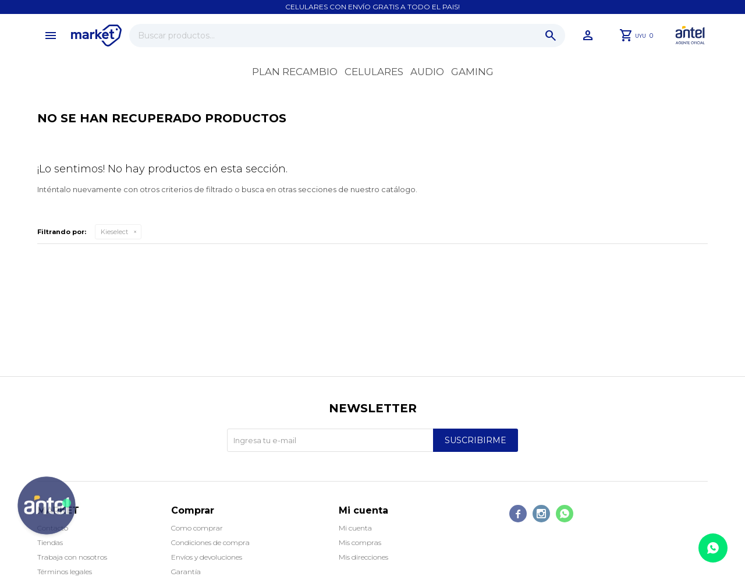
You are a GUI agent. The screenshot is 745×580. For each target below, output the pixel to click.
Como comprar (197, 528)
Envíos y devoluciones (206, 557)
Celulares (374, 71)
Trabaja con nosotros (72, 557)
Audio (427, 71)
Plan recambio (295, 71)
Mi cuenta (355, 528)
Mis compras (360, 542)
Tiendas (50, 542)
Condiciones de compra (210, 542)
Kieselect (114, 232)
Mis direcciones (363, 557)
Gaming (472, 71)
